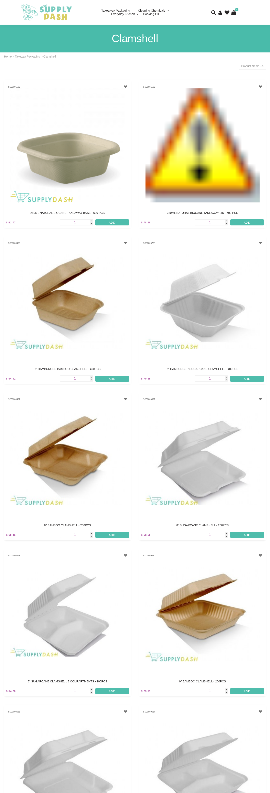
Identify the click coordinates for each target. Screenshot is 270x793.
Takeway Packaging (27, 56)
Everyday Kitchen (123, 14)
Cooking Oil (151, 14)
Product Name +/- (252, 66)
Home (8, 56)
